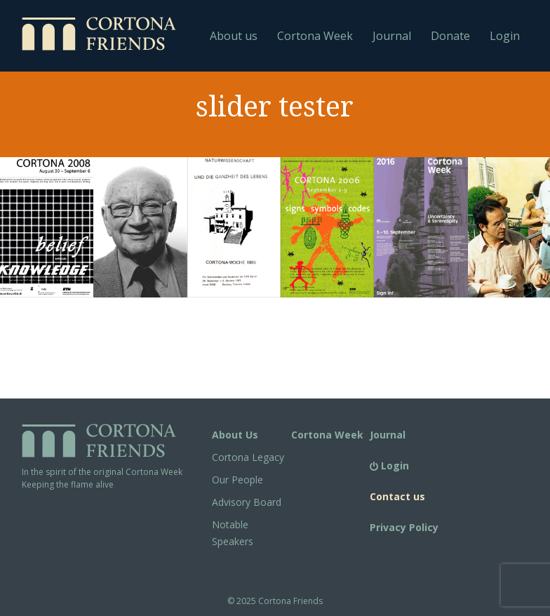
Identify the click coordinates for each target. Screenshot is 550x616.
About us (233, 35)
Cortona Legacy (248, 457)
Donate (450, 35)
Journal (392, 35)
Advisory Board (246, 502)
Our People (237, 479)
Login (505, 35)
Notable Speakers (232, 533)
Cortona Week (315, 35)
